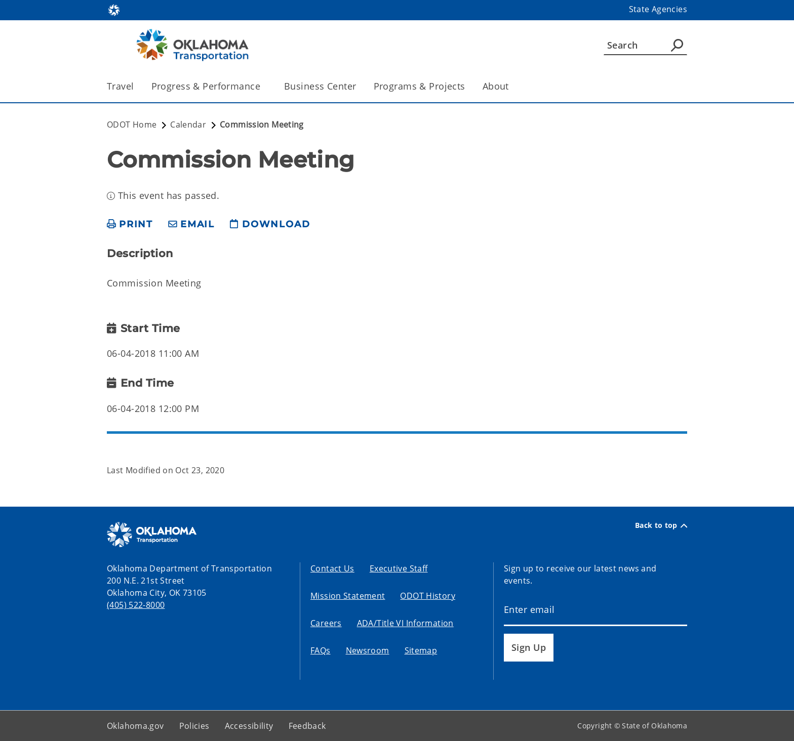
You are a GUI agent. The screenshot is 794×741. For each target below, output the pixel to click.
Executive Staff (399, 568)
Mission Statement (347, 595)
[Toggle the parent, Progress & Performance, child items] (263, 86)
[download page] (270, 224)
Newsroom (367, 650)
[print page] (130, 224)
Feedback (307, 725)
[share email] (191, 224)
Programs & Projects (419, 86)
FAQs (320, 650)
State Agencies (658, 9)
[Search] (645, 45)
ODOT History (427, 595)
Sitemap (421, 650)
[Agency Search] (677, 45)
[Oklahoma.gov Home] (114, 9)
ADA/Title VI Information (405, 623)
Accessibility (249, 725)
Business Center (320, 86)
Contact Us (332, 568)
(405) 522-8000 (136, 604)
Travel (120, 86)
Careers (326, 623)
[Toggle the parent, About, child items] (512, 86)
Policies (194, 725)
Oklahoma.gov (135, 725)
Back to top (661, 525)
